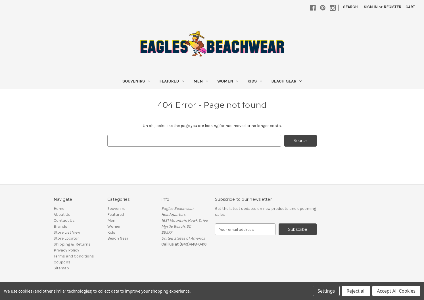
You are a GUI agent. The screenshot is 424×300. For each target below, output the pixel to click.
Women (228, 81)
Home (59, 208)
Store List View (67, 232)
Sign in (370, 7)
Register (392, 7)
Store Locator (66, 238)
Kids (254, 81)
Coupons (62, 262)
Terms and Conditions (74, 256)
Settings (326, 291)
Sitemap (61, 268)
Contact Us (64, 220)
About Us (62, 214)
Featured (171, 81)
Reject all (355, 291)
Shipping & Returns (72, 244)
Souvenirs (136, 81)
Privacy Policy (66, 250)
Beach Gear (286, 81)
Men (200, 81)
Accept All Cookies (396, 291)
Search (350, 7)
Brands (60, 226)
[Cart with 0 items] (410, 7)
